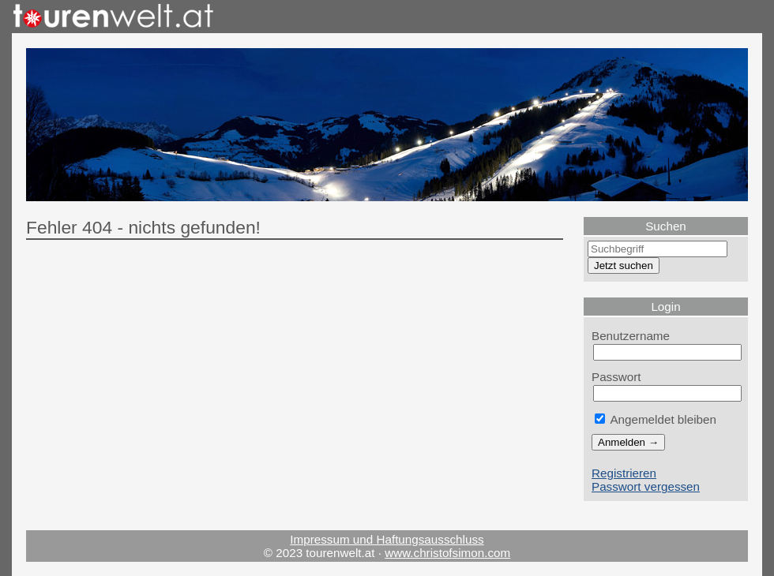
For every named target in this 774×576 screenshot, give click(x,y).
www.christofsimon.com (447, 552)
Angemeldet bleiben (655, 419)
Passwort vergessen (646, 486)
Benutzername (631, 335)
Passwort (616, 376)
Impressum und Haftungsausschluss (386, 539)
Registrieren (624, 473)
